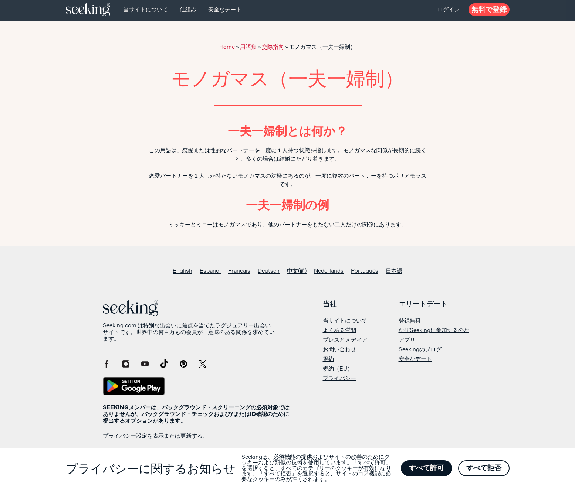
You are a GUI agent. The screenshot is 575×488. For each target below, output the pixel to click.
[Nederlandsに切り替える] (328, 271)
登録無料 (410, 320)
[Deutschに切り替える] (268, 271)
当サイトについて (146, 9)
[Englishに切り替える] (182, 271)
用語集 (248, 47)
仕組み (188, 9)
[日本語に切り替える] (394, 271)
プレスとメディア (345, 340)
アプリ (407, 340)
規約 (328, 359)
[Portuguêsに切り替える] (364, 271)
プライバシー (339, 378)
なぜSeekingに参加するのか (434, 330)
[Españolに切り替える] (210, 271)
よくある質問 (339, 330)
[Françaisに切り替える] (239, 271)
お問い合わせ (339, 349)
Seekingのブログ (420, 349)
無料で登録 (489, 9)
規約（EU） (338, 368)
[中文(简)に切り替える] (296, 271)
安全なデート (224, 9)
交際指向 (273, 47)
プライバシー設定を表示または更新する (153, 436)
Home (227, 47)
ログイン (448, 9)
